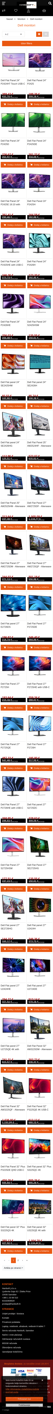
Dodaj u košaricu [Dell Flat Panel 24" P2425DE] (39, 165)
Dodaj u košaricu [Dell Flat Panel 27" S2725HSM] (13, 889)
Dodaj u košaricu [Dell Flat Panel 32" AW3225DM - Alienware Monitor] (39, 1070)
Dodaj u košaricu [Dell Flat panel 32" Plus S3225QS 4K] (13, 1251)
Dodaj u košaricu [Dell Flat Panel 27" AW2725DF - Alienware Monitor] (39, 527)
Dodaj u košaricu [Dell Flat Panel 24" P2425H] (39, 225)
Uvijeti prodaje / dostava (13, 1314)
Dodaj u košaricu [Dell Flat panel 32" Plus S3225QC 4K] (39, 1190)
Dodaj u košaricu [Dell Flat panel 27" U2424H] (39, 949)
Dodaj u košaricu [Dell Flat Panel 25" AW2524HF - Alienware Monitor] (39, 466)
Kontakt (5, 1318)
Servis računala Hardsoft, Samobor (18, 1330)
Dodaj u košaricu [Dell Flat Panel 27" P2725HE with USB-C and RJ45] (39, 708)
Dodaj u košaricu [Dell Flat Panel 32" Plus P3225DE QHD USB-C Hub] (13, 1190)
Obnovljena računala (11, 1347)
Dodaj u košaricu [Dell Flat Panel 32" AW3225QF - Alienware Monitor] (13, 1130)
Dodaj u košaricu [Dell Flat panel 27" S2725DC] (39, 828)
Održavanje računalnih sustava (16, 1339)
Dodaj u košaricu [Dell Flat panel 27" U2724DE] (39, 1009)
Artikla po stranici (12, 1268)
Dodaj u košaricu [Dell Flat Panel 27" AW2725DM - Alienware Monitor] (13, 587)
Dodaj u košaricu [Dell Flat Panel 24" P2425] (39, 104)
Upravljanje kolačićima (12, 1352)
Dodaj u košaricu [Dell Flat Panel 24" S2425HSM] (39, 346)
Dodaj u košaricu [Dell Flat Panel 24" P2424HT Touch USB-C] (13, 104)
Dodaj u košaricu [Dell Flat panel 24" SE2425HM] (13, 406)
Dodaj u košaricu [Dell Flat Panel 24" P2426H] (39, 285)
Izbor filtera (26, 43)
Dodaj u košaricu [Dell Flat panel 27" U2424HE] (13, 1009)
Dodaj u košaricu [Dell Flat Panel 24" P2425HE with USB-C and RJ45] (13, 285)
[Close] (24, 1399)
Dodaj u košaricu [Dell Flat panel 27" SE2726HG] (13, 949)
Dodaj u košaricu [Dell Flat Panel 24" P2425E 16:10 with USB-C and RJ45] (13, 225)
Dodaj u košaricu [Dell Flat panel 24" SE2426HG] (13, 466)
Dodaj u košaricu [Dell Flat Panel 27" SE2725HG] (39, 889)
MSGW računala (9, 1343)
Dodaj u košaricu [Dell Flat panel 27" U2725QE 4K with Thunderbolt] (13, 1070)
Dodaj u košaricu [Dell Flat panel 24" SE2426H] (39, 406)
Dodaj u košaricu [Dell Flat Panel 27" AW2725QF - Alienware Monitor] (39, 587)
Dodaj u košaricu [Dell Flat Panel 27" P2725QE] (13, 768)
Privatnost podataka (11, 1322)
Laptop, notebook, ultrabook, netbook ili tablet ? (23, 1326)
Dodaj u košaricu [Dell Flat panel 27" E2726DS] (13, 647)
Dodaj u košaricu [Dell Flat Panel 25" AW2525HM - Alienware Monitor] (13, 527)
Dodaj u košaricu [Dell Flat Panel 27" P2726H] (39, 768)
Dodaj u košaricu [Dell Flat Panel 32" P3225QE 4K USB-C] (39, 1130)
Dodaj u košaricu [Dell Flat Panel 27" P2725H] (13, 708)
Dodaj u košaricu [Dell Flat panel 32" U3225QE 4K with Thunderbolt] (39, 1251)
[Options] (24, 1405)
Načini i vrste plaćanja (12, 1335)
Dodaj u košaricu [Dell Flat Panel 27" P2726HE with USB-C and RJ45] (13, 828)
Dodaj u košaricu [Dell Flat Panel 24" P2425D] (13, 165)
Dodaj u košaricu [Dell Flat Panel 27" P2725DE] (39, 647)
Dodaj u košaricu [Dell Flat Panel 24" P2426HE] (13, 346)
